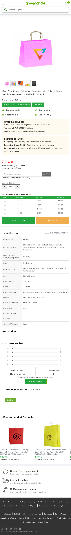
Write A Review (35, 381)
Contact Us (48, 514)
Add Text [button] (37, 104)
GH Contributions (29, 522)
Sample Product (60, 514)
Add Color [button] (9, 104)
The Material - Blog (64, 518)
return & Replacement (46, 518)
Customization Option (11, 506)
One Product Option (29, 506)
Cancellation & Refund (8, 518)
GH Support (31, 518)
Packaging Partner (60, 506)
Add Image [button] (24, 104)
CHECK (46, 174)
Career (21, 518)
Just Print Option (44, 502)
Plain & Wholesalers (9, 502)
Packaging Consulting (60, 502)
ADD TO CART (18, 220)
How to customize (35, 514)
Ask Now (10, 400)
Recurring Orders (45, 506)
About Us (7, 514)
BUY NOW (52, 220)
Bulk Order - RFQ (19, 514)
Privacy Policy (43, 522)
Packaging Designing (27, 502)
